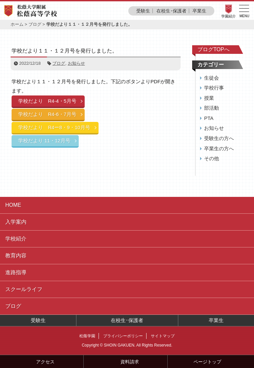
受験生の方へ (219, 138)
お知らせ (76, 63)
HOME (13, 205)
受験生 (143, 11)
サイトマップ (163, 336)
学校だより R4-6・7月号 (47, 114)
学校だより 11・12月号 (44, 140)
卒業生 (199, 11)
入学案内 (15, 222)
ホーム (17, 24)
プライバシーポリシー (123, 336)
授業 (209, 98)
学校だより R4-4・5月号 (47, 101)
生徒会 (211, 78)
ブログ (34, 24)
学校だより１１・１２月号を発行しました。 (64, 51)
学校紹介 (15, 238)
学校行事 (214, 88)
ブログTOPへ (213, 49)
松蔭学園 (87, 336)
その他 (211, 158)
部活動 (211, 108)
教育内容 (15, 255)
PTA (208, 118)
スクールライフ (23, 289)
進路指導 (15, 272)
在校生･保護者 (171, 11)
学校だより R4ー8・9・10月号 (54, 127)
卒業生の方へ (219, 148)
